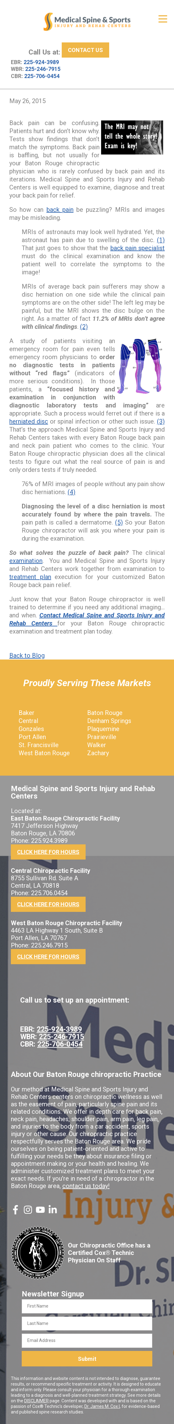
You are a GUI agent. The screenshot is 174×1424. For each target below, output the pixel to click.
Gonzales (31, 729)
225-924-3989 (41, 62)
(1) (161, 240)
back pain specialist (137, 248)
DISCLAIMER (36, 1400)
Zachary (98, 753)
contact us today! (85, 1186)
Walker (96, 745)
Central (28, 721)
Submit (87, 1359)
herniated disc (28, 421)
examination (25, 560)
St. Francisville (39, 745)
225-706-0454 (42, 76)
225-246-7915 (42, 69)
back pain (60, 209)
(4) (71, 492)
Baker (26, 712)
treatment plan (30, 577)
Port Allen (32, 737)
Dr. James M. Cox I (102, 1406)
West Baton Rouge (44, 753)
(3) (161, 421)
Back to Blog (27, 655)
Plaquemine (103, 729)
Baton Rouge (105, 712)
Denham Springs (109, 721)
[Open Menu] (163, 19)
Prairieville (101, 737)
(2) (84, 326)
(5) (119, 522)
